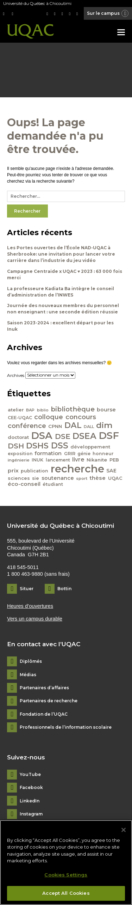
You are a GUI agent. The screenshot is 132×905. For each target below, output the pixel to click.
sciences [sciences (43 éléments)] (19, 478)
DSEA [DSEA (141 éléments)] (84, 436)
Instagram (31, 814)
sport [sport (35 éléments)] (81, 478)
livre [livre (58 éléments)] (78, 459)
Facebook (31, 787)
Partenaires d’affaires (44, 687)
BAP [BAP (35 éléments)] (30, 410)
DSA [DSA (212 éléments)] (41, 435)
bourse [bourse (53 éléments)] (106, 409)
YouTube (30, 774)
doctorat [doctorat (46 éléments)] (18, 437)
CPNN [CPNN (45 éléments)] (55, 426)
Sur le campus (108, 14)
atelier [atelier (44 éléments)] (16, 409)
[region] (66, 862)
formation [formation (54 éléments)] (48, 453)
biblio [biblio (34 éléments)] (43, 410)
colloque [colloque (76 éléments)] (48, 417)
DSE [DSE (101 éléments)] (62, 436)
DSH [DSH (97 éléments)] (16, 445)
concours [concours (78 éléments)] (80, 417)
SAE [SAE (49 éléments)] (111, 470)
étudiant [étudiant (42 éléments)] (53, 484)
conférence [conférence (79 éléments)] (27, 426)
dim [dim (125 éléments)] (104, 425)
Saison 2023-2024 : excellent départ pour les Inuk (60, 326)
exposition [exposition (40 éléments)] (20, 453)
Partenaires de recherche (48, 700)
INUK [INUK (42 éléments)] (37, 460)
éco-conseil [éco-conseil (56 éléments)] (24, 484)
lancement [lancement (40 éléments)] (58, 460)
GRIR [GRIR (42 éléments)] (69, 453)
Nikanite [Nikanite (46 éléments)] (97, 460)
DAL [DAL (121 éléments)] (73, 425)
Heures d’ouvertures (30, 606)
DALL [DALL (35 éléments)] (89, 426)
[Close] (123, 830)
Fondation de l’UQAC (44, 714)
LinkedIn (29, 801)
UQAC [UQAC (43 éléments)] (115, 478)
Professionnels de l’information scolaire (66, 727)
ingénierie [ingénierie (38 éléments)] (19, 460)
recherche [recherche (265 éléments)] (77, 469)
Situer (26, 588)
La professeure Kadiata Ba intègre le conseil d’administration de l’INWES (60, 292)
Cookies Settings (65, 875)
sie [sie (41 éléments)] (35, 478)
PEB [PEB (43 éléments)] (114, 460)
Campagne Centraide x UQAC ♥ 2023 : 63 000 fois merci (64, 274)
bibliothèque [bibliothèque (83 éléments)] (73, 409)
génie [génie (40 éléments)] (83, 453)
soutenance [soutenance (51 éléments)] (58, 478)
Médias (28, 674)
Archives (15, 375)
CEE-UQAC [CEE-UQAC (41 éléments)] (20, 417)
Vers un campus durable (34, 619)
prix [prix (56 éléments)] (13, 470)
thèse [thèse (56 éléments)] (97, 478)
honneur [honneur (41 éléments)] (103, 453)
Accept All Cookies (65, 893)
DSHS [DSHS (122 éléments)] (37, 446)
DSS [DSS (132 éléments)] (59, 446)
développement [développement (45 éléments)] (90, 447)
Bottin (64, 588)
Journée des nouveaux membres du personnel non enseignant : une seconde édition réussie (63, 308)
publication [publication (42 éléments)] (34, 470)
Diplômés (31, 661)
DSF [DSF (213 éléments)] (109, 435)
